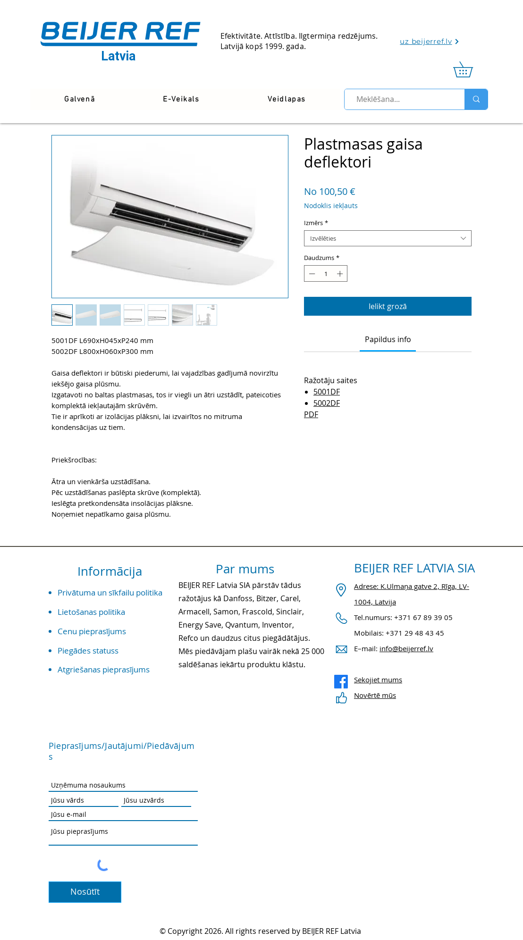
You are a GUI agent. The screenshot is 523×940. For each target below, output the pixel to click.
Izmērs (316, 223)
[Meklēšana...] (400, 99)
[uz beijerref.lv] (429, 41)
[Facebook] (341, 681)
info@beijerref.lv (406, 648)
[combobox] (388, 238)
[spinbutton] (326, 274)
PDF (311, 414)
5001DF (326, 391)
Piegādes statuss (88, 650)
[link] (470, 69)
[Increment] (340, 274)
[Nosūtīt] (85, 892)
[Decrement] (311, 274)
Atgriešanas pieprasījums (104, 669)
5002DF (326, 403)
